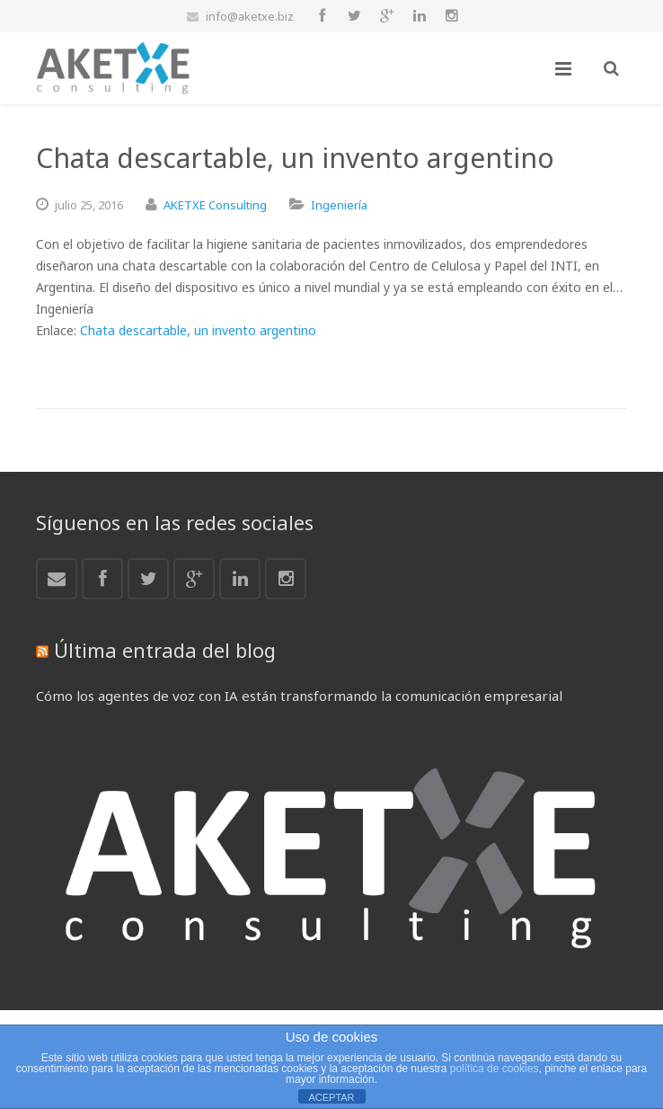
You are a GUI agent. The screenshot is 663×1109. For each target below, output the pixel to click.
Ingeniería (339, 205)
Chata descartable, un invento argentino (198, 330)
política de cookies (494, 1068)
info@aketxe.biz (250, 16)
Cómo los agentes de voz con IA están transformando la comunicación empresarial (299, 696)
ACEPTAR (331, 1097)
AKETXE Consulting (215, 205)
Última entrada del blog (165, 649)
